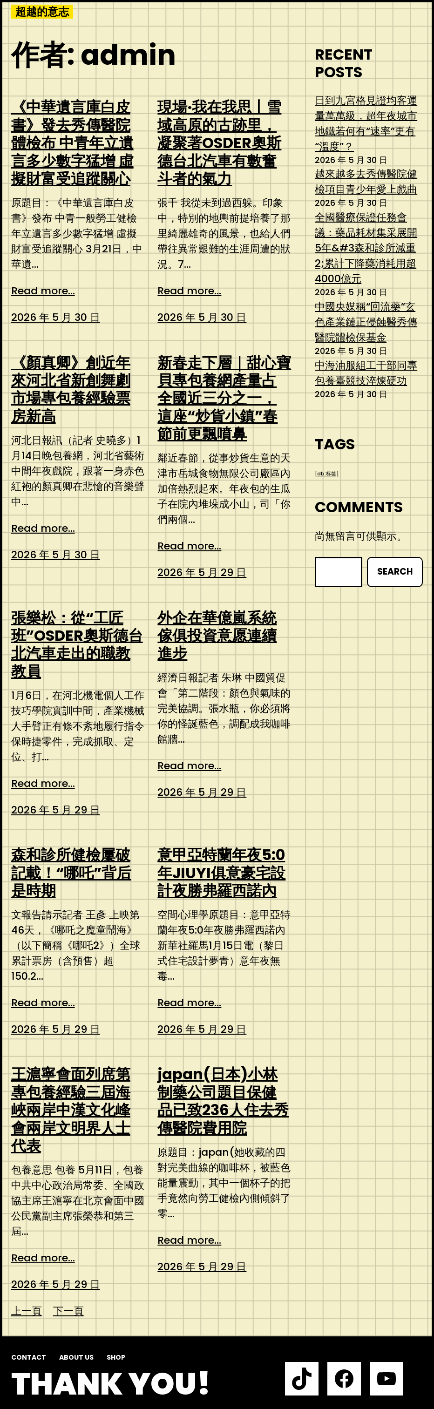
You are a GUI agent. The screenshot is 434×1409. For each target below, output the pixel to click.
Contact (28, 1357)
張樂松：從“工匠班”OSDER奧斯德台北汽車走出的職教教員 (77, 645)
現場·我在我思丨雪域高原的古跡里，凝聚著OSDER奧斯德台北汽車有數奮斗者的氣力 (219, 143)
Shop (116, 1357)
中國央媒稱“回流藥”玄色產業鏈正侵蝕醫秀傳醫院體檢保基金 (366, 322)
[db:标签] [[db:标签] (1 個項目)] (327, 473)
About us (76, 1357)
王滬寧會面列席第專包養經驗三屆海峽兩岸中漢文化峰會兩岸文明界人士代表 (70, 1110)
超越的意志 (42, 12)
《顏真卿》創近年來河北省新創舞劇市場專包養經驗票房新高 (70, 390)
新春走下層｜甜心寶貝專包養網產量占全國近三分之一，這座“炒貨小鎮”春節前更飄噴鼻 (224, 398)
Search (395, 571)
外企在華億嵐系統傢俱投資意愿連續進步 (217, 636)
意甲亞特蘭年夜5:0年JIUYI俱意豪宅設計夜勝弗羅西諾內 (221, 873)
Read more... (43, 291)
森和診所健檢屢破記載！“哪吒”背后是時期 (71, 873)
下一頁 (68, 1311)
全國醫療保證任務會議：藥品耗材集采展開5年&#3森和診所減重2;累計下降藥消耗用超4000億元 (366, 248)
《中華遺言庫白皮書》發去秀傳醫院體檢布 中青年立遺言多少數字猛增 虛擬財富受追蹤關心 (72, 143)
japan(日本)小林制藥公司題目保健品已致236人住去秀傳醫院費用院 (223, 1101)
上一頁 (26, 1311)
